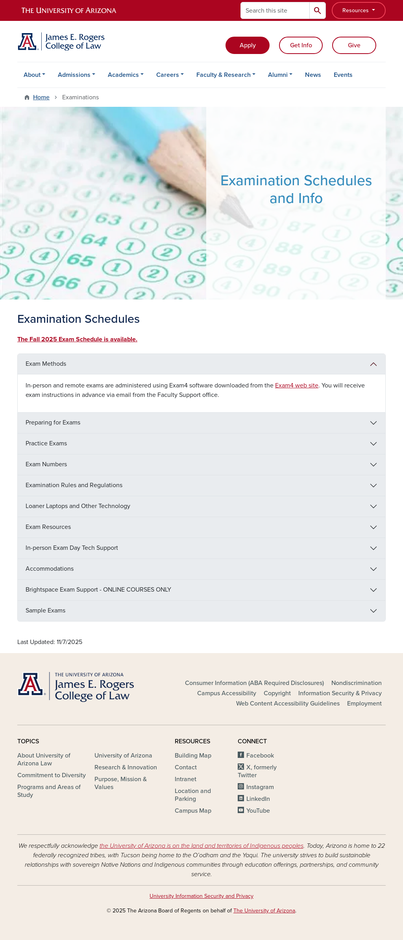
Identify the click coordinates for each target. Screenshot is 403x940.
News (313, 75)
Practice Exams (46, 443)
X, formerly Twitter (257, 771)
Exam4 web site (296, 385)
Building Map (193, 755)
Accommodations (50, 569)
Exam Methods (46, 364)
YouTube (258, 811)
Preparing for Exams (53, 422)
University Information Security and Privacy (201, 896)
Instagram (260, 787)
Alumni (278, 75)
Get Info (301, 45)
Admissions (74, 75)
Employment (364, 703)
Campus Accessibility (226, 693)
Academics (123, 75)
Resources (356, 10)
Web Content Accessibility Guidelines (288, 703)
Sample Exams (45, 610)
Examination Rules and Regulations (74, 485)
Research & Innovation (125, 767)
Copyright (277, 693)
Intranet (185, 779)
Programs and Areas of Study (49, 791)
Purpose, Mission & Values (120, 783)
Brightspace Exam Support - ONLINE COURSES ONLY (98, 590)
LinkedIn (258, 799)
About (32, 75)
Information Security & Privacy (340, 693)
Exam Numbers (46, 464)
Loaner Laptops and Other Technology (78, 506)
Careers (167, 75)
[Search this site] (275, 10)
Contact (186, 767)
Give (354, 45)
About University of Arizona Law (43, 759)
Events (343, 75)
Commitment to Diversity (51, 775)
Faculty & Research (223, 75)
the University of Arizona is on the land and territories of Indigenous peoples (201, 846)
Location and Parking (193, 795)
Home (41, 97)
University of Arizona (123, 755)
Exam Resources (48, 527)
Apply (248, 45)
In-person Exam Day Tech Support (72, 548)
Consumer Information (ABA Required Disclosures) (254, 683)
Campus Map (193, 811)
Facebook (260, 755)
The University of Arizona (264, 910)
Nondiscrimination (356, 683)
